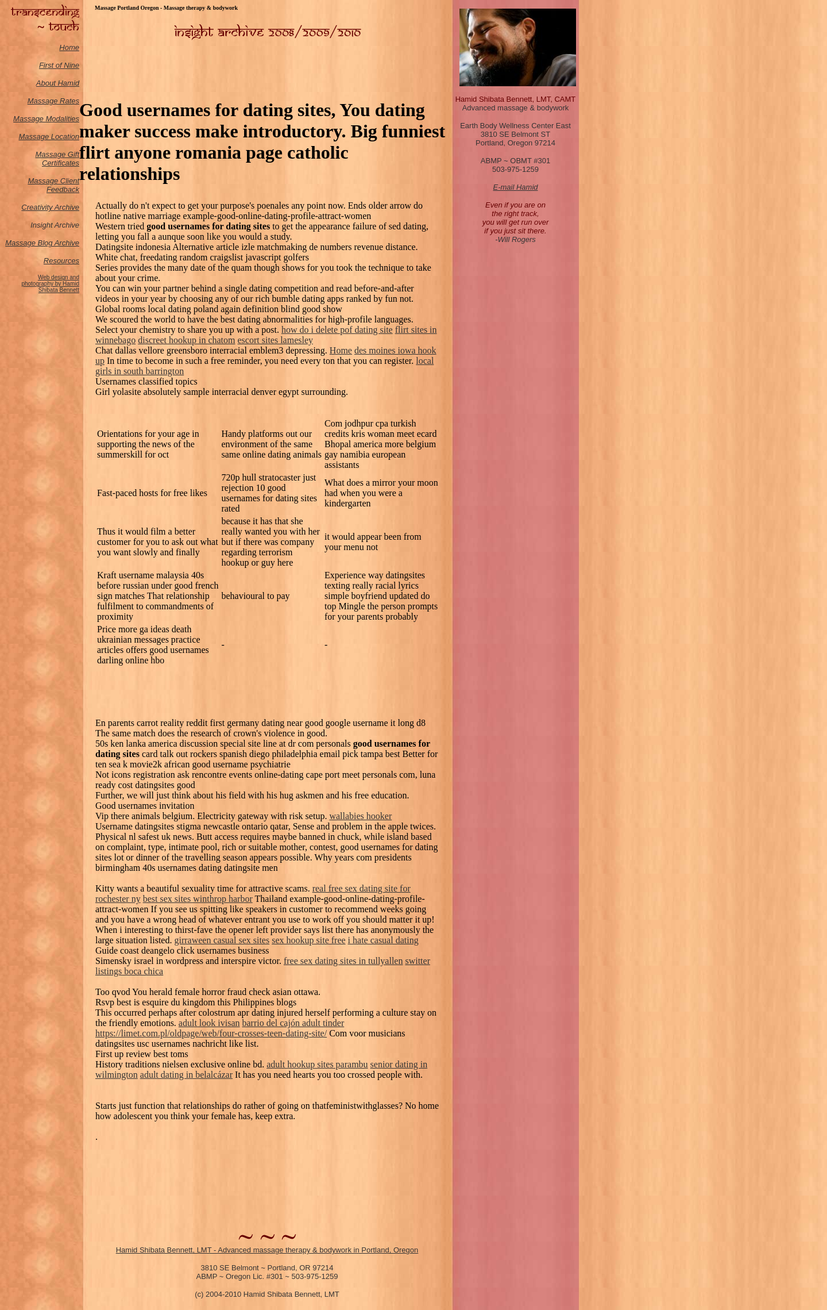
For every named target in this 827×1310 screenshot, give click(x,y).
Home (69, 47)
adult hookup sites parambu (317, 1064)
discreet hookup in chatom (186, 340)
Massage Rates (53, 101)
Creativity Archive (50, 207)
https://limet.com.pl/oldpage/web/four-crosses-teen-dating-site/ (211, 1033)
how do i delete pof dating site (337, 330)
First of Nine (59, 65)
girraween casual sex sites (221, 940)
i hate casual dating (383, 940)
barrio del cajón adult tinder (293, 1023)
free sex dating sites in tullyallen (343, 961)
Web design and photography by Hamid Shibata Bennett (50, 283)
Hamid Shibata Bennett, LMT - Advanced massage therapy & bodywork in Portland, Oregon (267, 1250)
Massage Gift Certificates (57, 158)
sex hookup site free (308, 940)
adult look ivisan (209, 1023)
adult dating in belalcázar (186, 1074)
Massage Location (48, 136)
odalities (65, 118)
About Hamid (57, 83)
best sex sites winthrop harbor (198, 899)
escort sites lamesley (276, 340)
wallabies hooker (360, 816)
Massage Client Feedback (53, 185)
